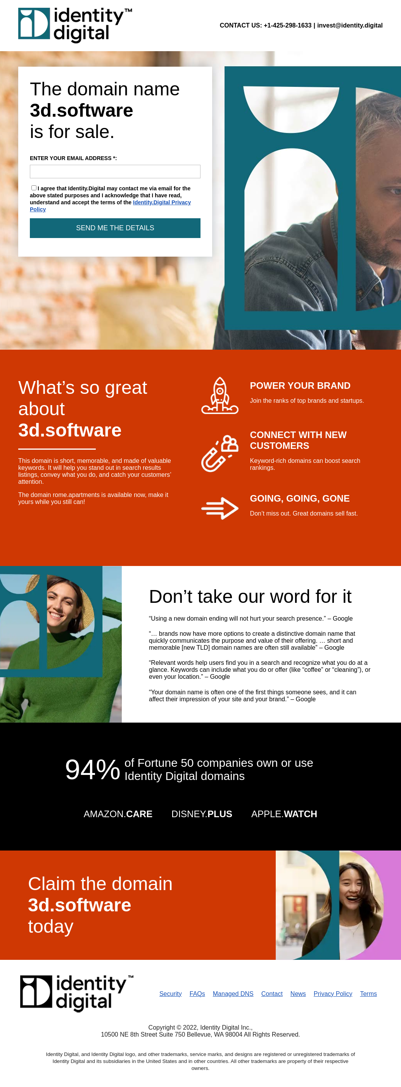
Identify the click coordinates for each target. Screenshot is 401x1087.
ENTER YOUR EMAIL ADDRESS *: (115, 166)
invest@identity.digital (350, 25)
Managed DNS (233, 993)
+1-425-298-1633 (287, 25)
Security (170, 993)
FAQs (197, 993)
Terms (368, 993)
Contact (272, 993)
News (298, 993)
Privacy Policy (333, 993)
